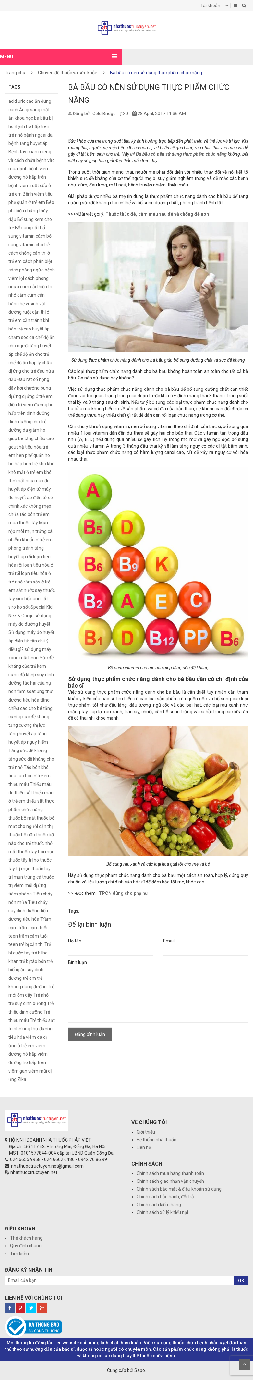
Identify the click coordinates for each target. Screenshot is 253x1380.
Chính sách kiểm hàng (159, 1204)
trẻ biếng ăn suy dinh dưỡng (30, 970)
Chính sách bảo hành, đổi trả (165, 1196)
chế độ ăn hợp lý (24, 362)
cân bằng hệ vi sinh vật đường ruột (27, 304)
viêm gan (17, 1071)
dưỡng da (18, 430)
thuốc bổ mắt (22, 818)
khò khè (46, 463)
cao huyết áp (37, 328)
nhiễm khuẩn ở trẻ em (30, 539)
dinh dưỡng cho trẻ (27, 421)
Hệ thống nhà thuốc (156, 1139)
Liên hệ (144, 1147)
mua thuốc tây (23, 522)
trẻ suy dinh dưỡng (27, 1003)
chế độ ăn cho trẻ (32, 354)
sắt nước (25, 590)
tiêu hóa (31, 919)
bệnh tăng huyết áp (28, 143)
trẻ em (29, 978)
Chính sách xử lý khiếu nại (162, 1212)
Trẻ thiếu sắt (42, 1020)
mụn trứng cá (39, 531)
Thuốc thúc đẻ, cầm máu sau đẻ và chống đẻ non (157, 214)
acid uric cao (21, 101)
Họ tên (74, 940)
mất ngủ (24, 480)
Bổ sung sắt (27, 227)
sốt (26, 607)
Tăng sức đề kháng (27, 750)
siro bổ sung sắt (32, 598)
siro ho (15, 607)
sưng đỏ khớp (22, 674)
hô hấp (15, 463)
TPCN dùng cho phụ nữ (123, 893)
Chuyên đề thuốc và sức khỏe (67, 72)
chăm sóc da (21, 337)
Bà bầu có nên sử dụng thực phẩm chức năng (181, 154)
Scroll (244, 1364)
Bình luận (77, 962)
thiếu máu (18, 784)
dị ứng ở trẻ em (37, 396)
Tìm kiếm (19, 1253)
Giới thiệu (146, 1131)
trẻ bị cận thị (31, 944)
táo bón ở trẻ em (34, 775)
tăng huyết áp (22, 733)
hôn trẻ (30, 463)
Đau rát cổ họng (33, 379)
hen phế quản (30, 455)
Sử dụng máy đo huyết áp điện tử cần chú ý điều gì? (31, 641)
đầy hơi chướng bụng (29, 387)
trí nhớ (14, 1028)
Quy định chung (26, 1245)
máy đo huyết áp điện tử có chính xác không (30, 497)
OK (241, 1280)
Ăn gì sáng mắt (34, 109)
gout (13, 447)
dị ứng (14, 396)
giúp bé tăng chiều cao (31, 438)
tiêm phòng (20, 893)
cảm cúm (26, 295)
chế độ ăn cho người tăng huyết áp (31, 346)
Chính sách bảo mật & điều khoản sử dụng (179, 1189)
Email (169, 940)
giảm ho (37, 430)
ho (47, 455)
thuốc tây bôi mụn (36, 851)
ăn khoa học (20, 118)
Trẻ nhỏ (41, 995)
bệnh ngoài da (38, 135)
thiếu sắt (35, 801)
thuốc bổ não (21, 834)
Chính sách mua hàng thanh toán (170, 1173)
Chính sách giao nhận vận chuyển (170, 1181)
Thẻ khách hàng (26, 1238)
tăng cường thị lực (26, 725)
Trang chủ (15, 72)
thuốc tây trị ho (23, 860)
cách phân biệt (37, 261)
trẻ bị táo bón (32, 961)
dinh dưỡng (38, 413)
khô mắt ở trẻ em (25, 472)
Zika (22, 1079)
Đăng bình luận (90, 1034)
